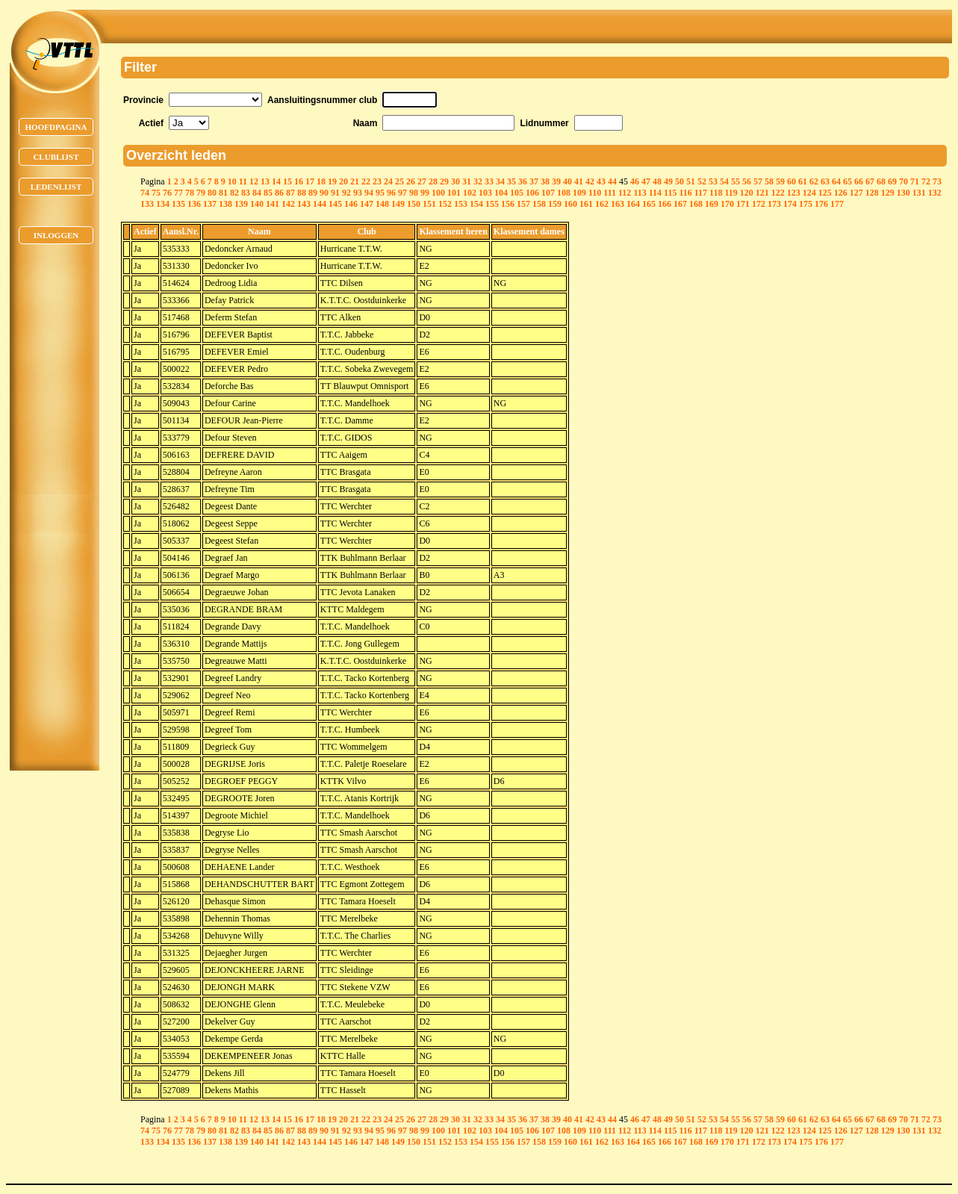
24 (388, 181)
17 (309, 181)
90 (324, 192)
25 (399, 181)
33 (489, 181)
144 (319, 204)
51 (690, 181)
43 (601, 181)
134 (162, 204)
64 (836, 181)
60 (791, 181)
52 (701, 181)
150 (413, 204)
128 (872, 192)
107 (548, 192)
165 (649, 204)
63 (825, 181)
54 (724, 181)
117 (700, 192)
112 (624, 192)
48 (657, 181)
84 (256, 192)
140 (257, 204)
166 (664, 204)
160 (570, 204)
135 (178, 204)
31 (466, 181)
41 (578, 181)
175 (805, 204)
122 (778, 192)
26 (410, 181)
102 (469, 192)
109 (579, 192)
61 (802, 181)
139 (241, 204)
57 (757, 181)
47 (645, 181)
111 (609, 192)
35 (511, 181)
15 (287, 181)
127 (856, 192)
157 (523, 204)
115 (670, 192)
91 (335, 192)
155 (492, 204)
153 (460, 204)
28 (433, 181)
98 (413, 192)
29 (444, 181)
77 (178, 192)
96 (391, 192)
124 (809, 192)
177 (837, 204)
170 (727, 204)
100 (438, 192)
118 (715, 192)
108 (563, 192)
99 (424, 192)
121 (762, 192)
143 (304, 204)
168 (696, 204)
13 (265, 181)
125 (825, 192)
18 (321, 181)
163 (617, 204)
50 (679, 181)
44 (612, 181)
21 (354, 181)
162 (602, 204)
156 (507, 204)
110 (594, 192)
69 (892, 181)
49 (668, 181)
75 (156, 192)
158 (539, 204)
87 (290, 192)
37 (533, 181)
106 (532, 192)
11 (243, 181)
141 (272, 204)
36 (522, 181)
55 (735, 181)
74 (144, 192)
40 (567, 181)
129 (888, 192)
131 (919, 192)
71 (914, 181)
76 (167, 192)
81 (223, 192)
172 (758, 204)
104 (501, 192)
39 (556, 181)
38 (545, 181)
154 (476, 204)
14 (276, 181)
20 (343, 181)
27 (421, 181)
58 (769, 181)
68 (881, 181)
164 (633, 204)
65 (847, 181)
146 (351, 204)
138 (225, 204)
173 (774, 204)
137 (210, 204)
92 (346, 192)
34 (500, 181)
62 (813, 181)
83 (245, 192)
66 (858, 181)
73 (937, 181)
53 (713, 181)
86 (279, 192)
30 (455, 181)
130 (903, 192)
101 (454, 192)
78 (189, 192)
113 (639, 192)
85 (268, 192)
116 (685, 192)
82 (234, 192)
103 (485, 192)
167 (680, 204)
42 (589, 181)
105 (516, 192)
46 (634, 181)
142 (288, 204)
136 (194, 204)
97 (402, 192)
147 (366, 204)
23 (377, 181)
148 (382, 204)
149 (398, 204)
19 (332, 181)
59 (780, 181)
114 (655, 192)
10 (232, 181)
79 (200, 192)
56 (746, 181)
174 (790, 204)
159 (555, 204)
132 (935, 192)
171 (743, 204)
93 (357, 192)
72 (925, 181)
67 (869, 181)
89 (312, 192)
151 (429, 204)
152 (445, 204)
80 (212, 192)
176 (821, 204)
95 (380, 192)
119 (730, 192)
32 (477, 181)
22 (365, 181)
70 (903, 181)
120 (746, 192)
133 (147, 204)
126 (840, 192)
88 (301, 192)
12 (253, 181)
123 (793, 192)
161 (586, 204)
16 (298, 181)
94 (368, 192)
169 (711, 204)
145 (335, 204)
